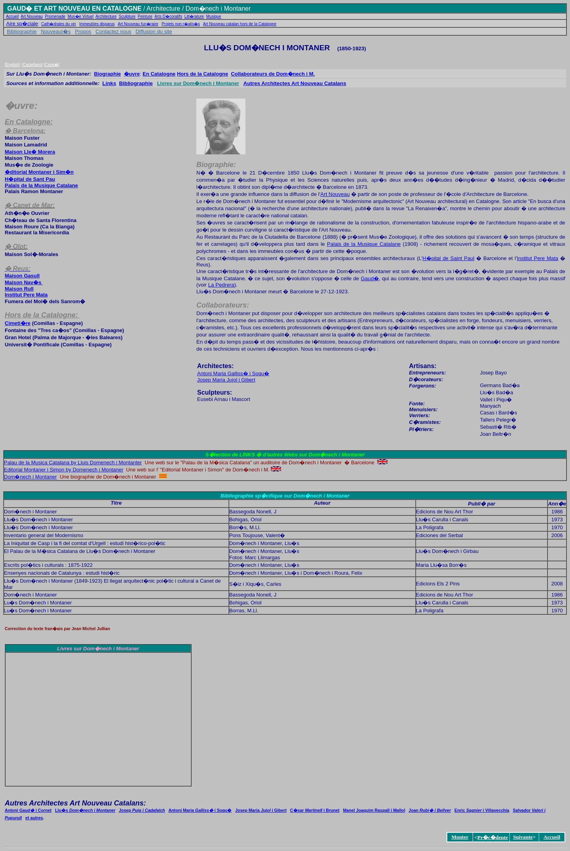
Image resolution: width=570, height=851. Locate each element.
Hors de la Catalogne (202, 74)
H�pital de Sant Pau (30, 179)
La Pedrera (221, 285)
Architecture (105, 16)
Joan (429, 810)
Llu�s (85, 810)
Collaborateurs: (222, 305)
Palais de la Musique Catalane (364, 244)
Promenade (55, 16)
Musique (213, 16)
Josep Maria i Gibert (261, 810)
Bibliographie (21, 31)
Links (109, 83)
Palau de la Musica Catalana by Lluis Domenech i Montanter (73, 462)
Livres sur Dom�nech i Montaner (198, 83)
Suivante (523, 837)
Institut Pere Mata (26, 295)
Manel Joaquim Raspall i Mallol (374, 810)
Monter (459, 837)
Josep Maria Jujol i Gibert (226, 380)
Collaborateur (273, 74)
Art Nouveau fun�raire (138, 24)
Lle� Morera (30, 152)
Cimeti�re (17, 323)
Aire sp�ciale (22, 24)
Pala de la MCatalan (41, 185)
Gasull (22, 276)
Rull (19, 289)
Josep (142, 810)
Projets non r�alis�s (181, 24)
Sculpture (127, 16)
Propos (83, 31)
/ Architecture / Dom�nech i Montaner (196, 8)
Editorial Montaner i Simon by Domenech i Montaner (63, 470)
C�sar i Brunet (315, 810)
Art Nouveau (32, 16)
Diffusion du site (153, 31)
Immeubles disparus (96, 24)
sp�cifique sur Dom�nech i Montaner (302, 496)
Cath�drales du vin (58, 24)
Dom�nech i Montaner (30, 477)
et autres (34, 817)
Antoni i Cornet (28, 810)
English (12, 65)
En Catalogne (158, 74)
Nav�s (24, 282)
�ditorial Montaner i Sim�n (39, 172)
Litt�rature (194, 16)
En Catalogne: (29, 122)
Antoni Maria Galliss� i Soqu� (233, 373)
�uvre (132, 74)
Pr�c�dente (492, 837)
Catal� (51, 65)
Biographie (107, 74)
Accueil (12, 16)
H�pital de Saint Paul (448, 258)
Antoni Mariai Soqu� (200, 810)
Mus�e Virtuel (80, 16)
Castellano (32, 65)
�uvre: (21, 105)
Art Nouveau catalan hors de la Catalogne (240, 24)
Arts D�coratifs (168, 16)
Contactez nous (113, 31)
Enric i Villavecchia (481, 810)
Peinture (145, 16)
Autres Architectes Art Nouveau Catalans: (75, 803)
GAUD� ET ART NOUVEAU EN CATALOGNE (74, 8)
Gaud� (370, 278)
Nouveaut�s (55, 31)
